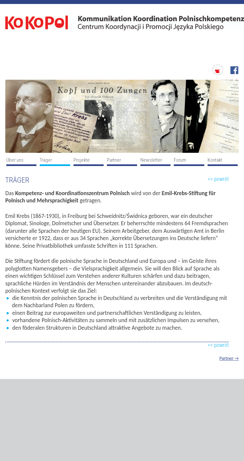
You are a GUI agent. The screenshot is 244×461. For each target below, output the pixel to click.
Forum (180, 160)
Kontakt (215, 160)
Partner (114, 160)
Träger (46, 160)
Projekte (81, 160)
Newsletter (151, 160)
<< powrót (218, 179)
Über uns (15, 160)
